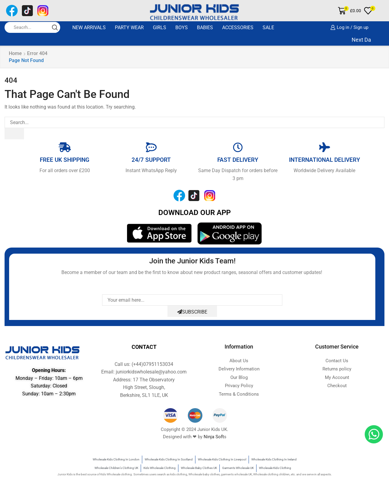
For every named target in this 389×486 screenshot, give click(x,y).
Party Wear (129, 27)
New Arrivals (89, 27)
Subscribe (192, 312)
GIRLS (159, 27)
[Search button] (54, 27)
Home (15, 53)
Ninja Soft (214, 436)
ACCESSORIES (237, 27)
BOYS (181, 27)
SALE (268, 27)
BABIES (205, 27)
